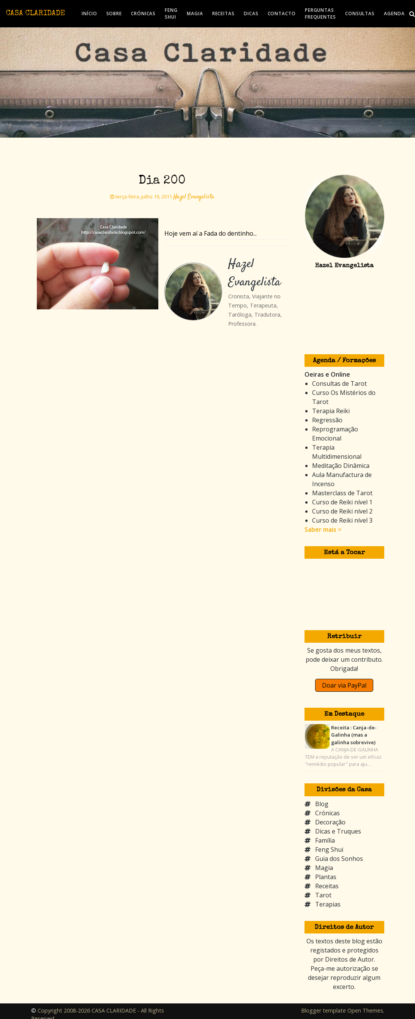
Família (325, 840)
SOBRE (114, 13)
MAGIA (195, 13)
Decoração (330, 822)
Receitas (327, 886)
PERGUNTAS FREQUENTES (320, 13)
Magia (324, 868)
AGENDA (394, 13)
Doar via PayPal (344, 685)
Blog (321, 804)
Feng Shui (329, 849)
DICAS (251, 13)
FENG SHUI (171, 13)
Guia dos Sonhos (339, 858)
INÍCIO (89, 13)
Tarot (323, 895)
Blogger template (323, 1010)
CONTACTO (282, 13)
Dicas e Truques (338, 831)
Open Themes (365, 1010)
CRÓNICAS (143, 13)
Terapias (328, 904)
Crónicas (327, 813)
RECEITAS (223, 13)
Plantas (325, 877)
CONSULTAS (360, 13)
